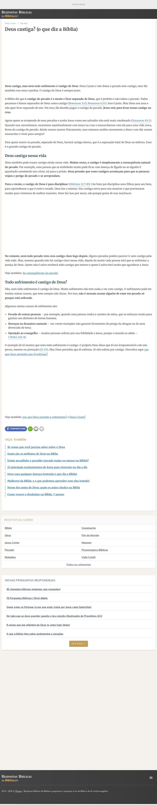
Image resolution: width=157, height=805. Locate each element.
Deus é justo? (78, 417)
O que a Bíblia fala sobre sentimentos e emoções (35, 633)
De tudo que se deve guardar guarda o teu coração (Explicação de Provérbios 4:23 (54, 616)
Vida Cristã (92, 557)
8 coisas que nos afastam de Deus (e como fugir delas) (38, 625)
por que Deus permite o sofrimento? (45, 417)
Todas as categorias (78, 564)
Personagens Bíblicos (98, 549)
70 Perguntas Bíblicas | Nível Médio (27, 598)
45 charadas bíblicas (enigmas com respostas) (33, 589)
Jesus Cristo (12, 542)
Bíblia (8, 528)
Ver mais (79, 643)
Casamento (92, 528)
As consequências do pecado (40, 273)
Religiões (10, 557)
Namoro (89, 542)
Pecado (9, 549)
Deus (8, 535)
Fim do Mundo (93, 535)
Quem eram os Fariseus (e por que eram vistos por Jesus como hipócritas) (49, 607)
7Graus (18, 791)
